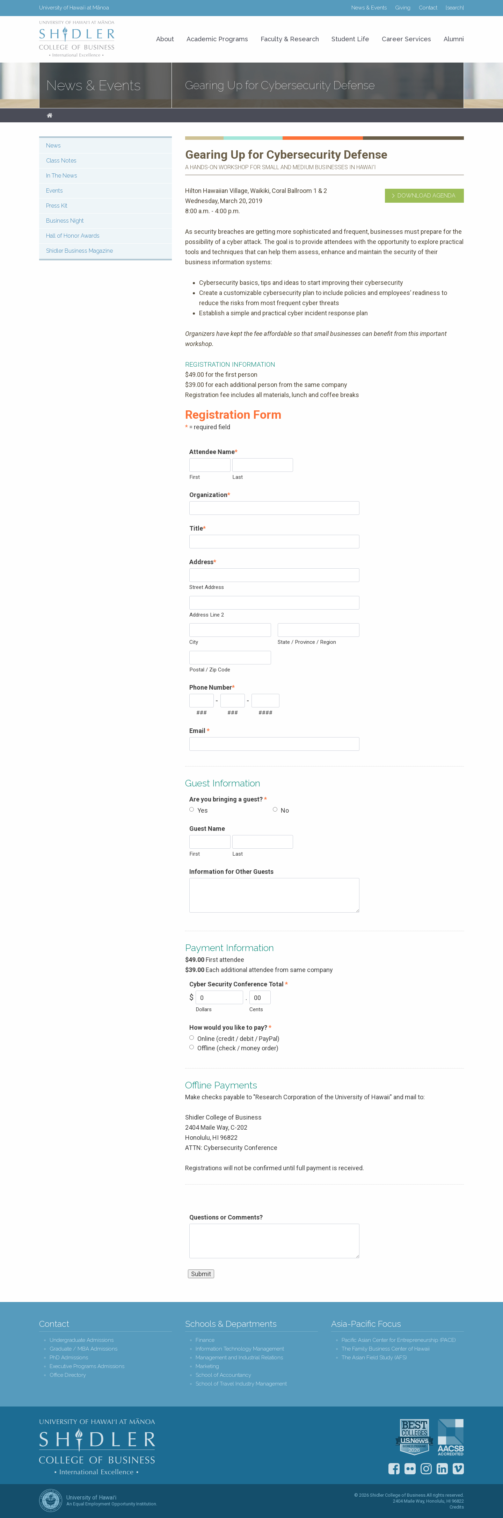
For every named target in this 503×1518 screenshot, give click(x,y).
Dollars (204, 1009)
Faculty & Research (290, 39)
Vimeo (458, 1468)
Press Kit (56, 205)
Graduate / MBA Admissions (83, 1349)
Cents (256, 1009)
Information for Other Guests (231, 871)
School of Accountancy (223, 1375)
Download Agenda (426, 195)
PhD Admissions (69, 1358)
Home (49, 115)
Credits (457, 1507)
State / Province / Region (307, 642)
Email (199, 730)
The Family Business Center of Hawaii (386, 1349)
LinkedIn (442, 1468)
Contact (428, 8)
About (165, 39)
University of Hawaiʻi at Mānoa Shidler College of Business (77, 38)
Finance (205, 1340)
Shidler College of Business (97, 1446)
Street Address (206, 587)
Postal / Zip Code (209, 670)
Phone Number (212, 687)
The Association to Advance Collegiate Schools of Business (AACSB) (451, 1437)
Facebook (394, 1468)
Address (202, 562)
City (193, 642)
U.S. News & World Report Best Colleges (414, 1437)
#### (265, 713)
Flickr (410, 1468)
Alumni (454, 39)
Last (237, 477)
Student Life (350, 39)
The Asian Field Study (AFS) (374, 1358)
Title (197, 528)
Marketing (207, 1366)
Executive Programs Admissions (87, 1366)
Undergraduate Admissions (82, 1340)
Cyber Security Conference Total (238, 984)
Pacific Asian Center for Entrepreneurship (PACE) (399, 1340)
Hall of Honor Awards (73, 235)
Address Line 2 (206, 615)
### (201, 713)
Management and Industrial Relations (239, 1358)
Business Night (65, 220)
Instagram (426, 1468)
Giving (402, 8)
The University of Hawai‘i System (50, 1500)
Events (54, 190)
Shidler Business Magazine (79, 250)
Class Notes (61, 160)
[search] (455, 8)
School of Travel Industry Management (241, 1384)
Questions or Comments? (226, 1217)
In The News (61, 175)
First (194, 477)
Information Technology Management (240, 1349)
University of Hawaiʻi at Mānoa (74, 8)
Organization (209, 494)
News (53, 145)
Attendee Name (213, 451)
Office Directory (68, 1375)
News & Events (369, 8)
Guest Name (207, 828)
